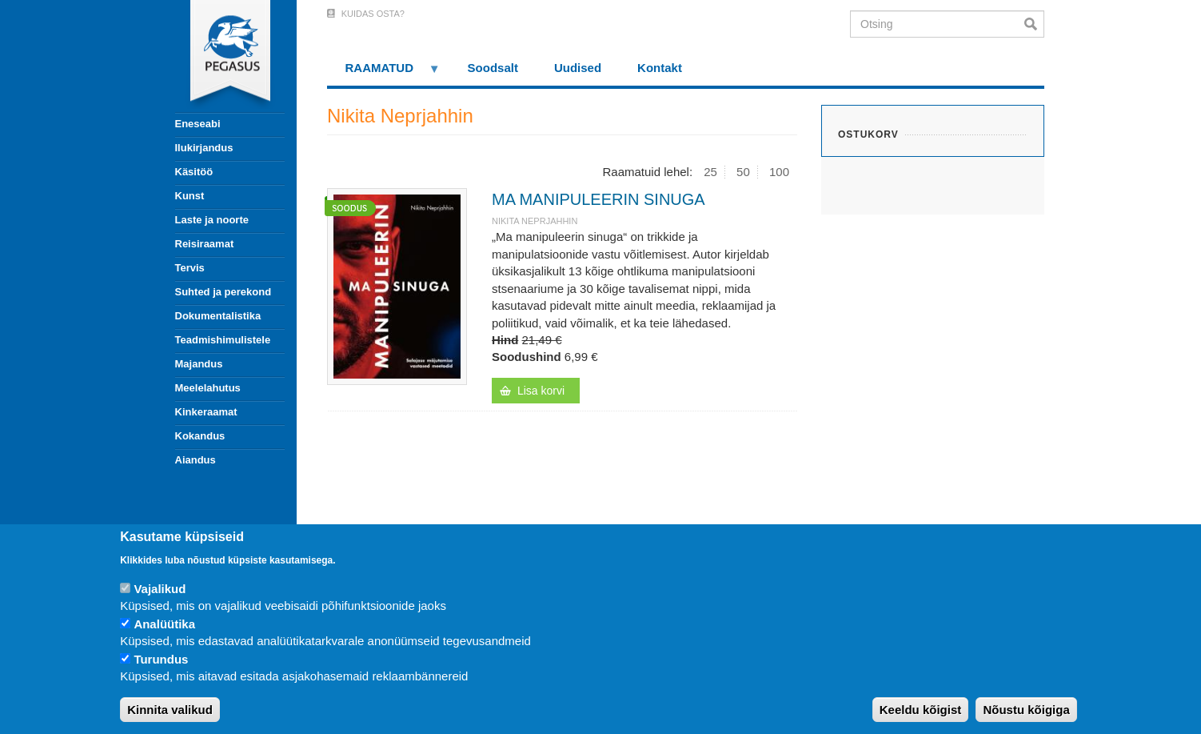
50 (743, 171)
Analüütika (164, 624)
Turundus (161, 659)
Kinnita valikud (170, 709)
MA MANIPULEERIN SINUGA (598, 199)
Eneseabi (198, 124)
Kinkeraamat (206, 412)
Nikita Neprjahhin (534, 221)
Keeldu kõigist (921, 709)
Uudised (577, 67)
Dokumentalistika (218, 316)
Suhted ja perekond (223, 292)
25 (710, 171)
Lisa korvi (541, 390)
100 (779, 171)
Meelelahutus (208, 388)
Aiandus (195, 460)
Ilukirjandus (204, 148)
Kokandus (200, 436)
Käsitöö (194, 172)
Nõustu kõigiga (1026, 709)
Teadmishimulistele (223, 340)
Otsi (1034, 24)
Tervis (190, 268)
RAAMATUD (384, 73)
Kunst (190, 196)
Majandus (199, 364)
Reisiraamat (204, 244)
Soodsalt (493, 67)
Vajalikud (160, 589)
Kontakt (659, 67)
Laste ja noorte (212, 220)
